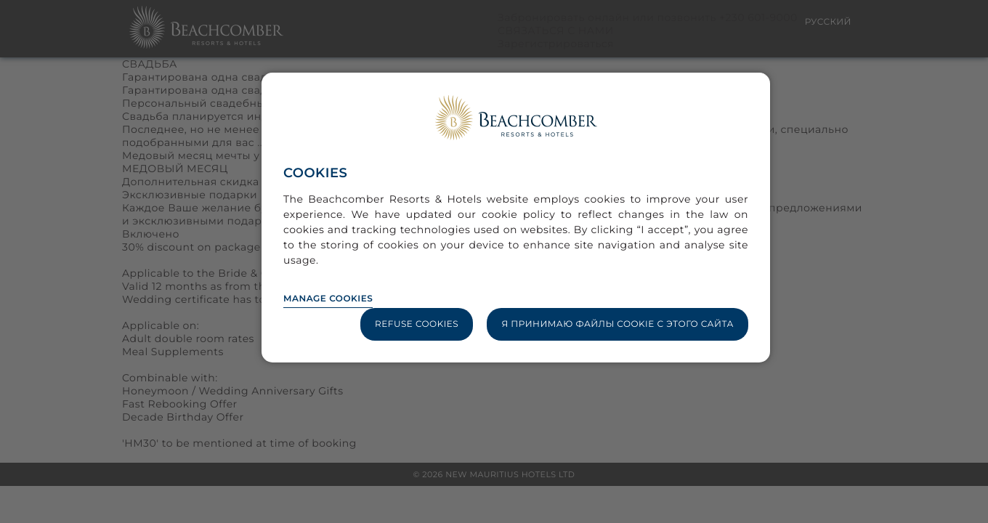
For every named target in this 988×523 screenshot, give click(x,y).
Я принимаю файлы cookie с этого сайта (617, 324)
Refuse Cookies (416, 324)
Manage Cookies (328, 298)
